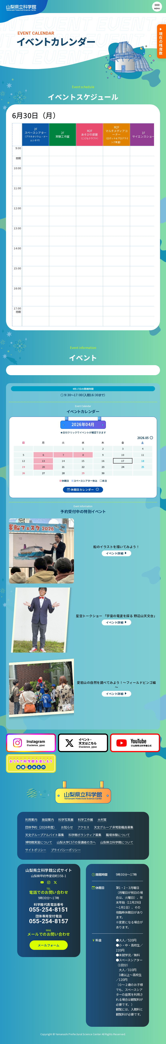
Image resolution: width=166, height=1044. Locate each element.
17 (122, 461)
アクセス (83, 827)
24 (122, 467)
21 (63, 467)
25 (142, 467)
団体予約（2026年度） (40, 827)
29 (83, 473)
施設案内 (48, 819)
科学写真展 (65, 819)
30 (102, 473)
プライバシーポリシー (66, 849)
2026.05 (143, 437)
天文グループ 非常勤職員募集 (113, 827)
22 (83, 467)
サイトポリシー (35, 849)
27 (43, 473)
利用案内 (31, 819)
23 (102, 467)
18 (142, 461)
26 (23, 473)
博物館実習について (38, 842)
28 (63, 473)
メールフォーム (49, 945)
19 (23, 467)
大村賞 (101, 819)
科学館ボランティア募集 (85, 834)
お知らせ (67, 827)
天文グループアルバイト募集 (44, 834)
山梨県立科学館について (116, 842)
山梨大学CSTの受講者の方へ (76, 842)
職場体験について (118, 834)
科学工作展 (85, 819)
